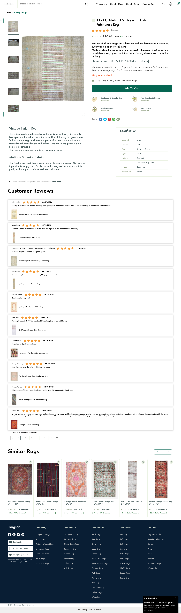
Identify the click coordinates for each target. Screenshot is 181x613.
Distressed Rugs (42, 554)
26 (57, 438)
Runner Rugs (125, 573)
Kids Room (68, 568)
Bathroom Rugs (70, 549)
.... (38, 438)
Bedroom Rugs (70, 539)
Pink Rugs (96, 573)
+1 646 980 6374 (20, 548)
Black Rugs (96, 534)
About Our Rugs (154, 563)
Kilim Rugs (40, 539)
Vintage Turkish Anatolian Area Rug (49, 503)
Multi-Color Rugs (99, 559)
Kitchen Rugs (69, 554)
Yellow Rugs (97, 592)
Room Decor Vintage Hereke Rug (77, 503)
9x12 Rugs (124, 559)
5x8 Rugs (123, 544)
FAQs (150, 554)
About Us (151, 559)
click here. (57, 182)
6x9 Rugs (123, 549)
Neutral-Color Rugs (100, 563)
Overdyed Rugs (42, 549)
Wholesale (152, 568)
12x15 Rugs (125, 568)
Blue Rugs (96, 539)
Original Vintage (43, 534)
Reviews (151, 544)
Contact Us (17, 542)
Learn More (105, 100)
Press (150, 549)
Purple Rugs (96, 578)
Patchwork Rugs (42, 563)
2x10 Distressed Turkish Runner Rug (105, 503)
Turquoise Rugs (98, 588)
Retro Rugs (40, 559)
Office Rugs (68, 563)
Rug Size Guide (154, 534)
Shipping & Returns (155, 539)
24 (44, 438)
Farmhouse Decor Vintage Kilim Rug (20, 503)
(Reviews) (114, 30)
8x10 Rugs (124, 554)
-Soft (91, 610)
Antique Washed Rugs (45, 544)
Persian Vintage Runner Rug (133, 503)
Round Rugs (125, 578)
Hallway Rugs (69, 559)
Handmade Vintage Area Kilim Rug (161, 503)
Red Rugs (95, 583)
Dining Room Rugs (71, 544)
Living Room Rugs (71, 534)
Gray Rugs (96, 549)
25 (50, 438)
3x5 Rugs (123, 539)
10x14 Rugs (125, 563)
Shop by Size (148, 4)
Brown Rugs (96, 544)
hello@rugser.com (20, 555)
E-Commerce (98, 610)
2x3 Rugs (123, 534)
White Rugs (96, 597)
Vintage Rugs (101, 4)
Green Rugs (96, 554)
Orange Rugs (97, 568)
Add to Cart (131, 88)
